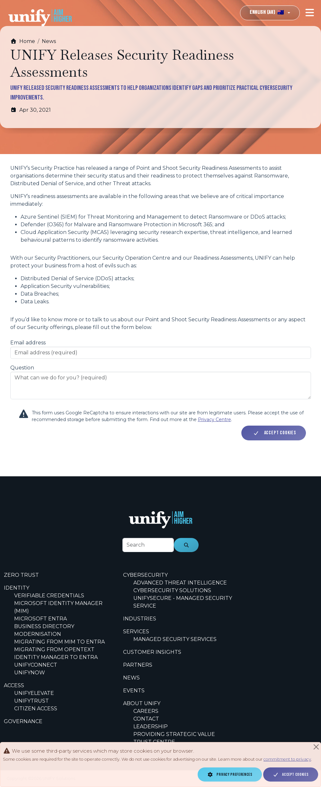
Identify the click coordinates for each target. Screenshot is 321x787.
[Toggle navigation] (310, 13)
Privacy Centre (214, 419)
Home (22, 41)
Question (22, 368)
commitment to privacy (287, 759)
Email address (28, 343)
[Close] (316, 746)
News (49, 41)
